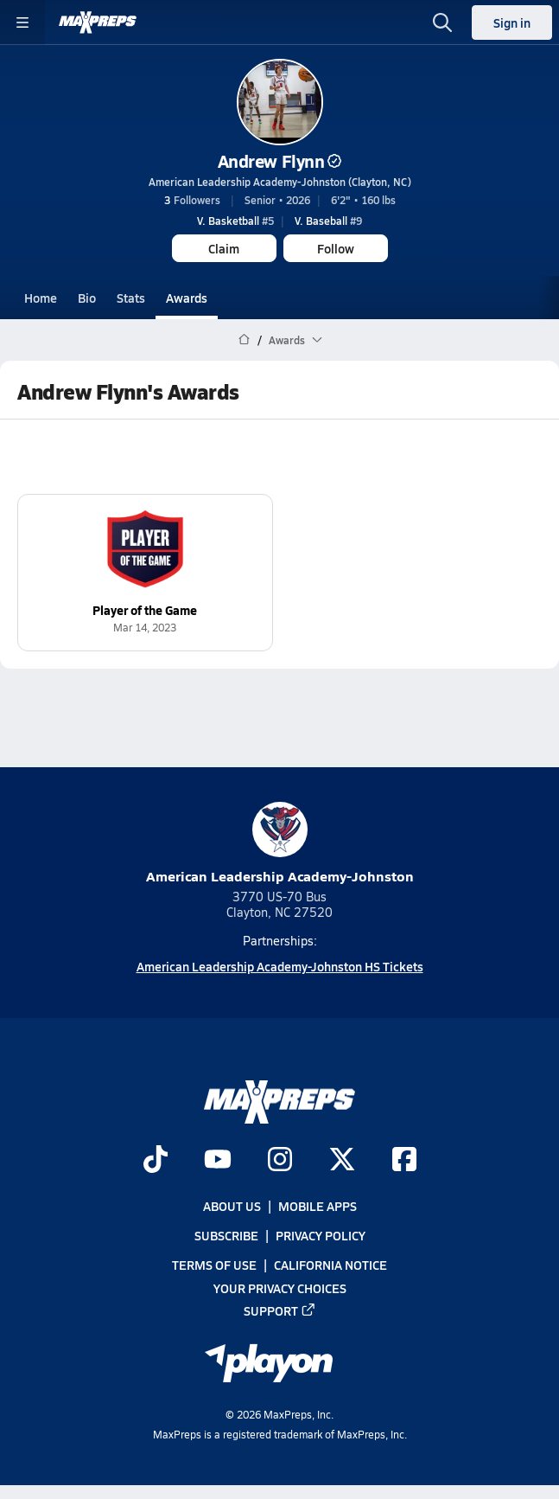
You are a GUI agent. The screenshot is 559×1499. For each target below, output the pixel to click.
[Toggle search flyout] (442, 22)
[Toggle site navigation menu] (22, 22)
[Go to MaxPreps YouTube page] (218, 1160)
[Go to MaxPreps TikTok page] (155, 1160)
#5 (235, 220)
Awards (186, 297)
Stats (131, 297)
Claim (223, 248)
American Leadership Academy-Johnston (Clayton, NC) (280, 181)
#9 (328, 220)
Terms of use (214, 1265)
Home (40, 297)
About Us (232, 1205)
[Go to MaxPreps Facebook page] (404, 1160)
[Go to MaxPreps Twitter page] (342, 1160)
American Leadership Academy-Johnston (280, 844)
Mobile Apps (317, 1205)
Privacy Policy (320, 1236)
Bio (87, 297)
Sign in (511, 22)
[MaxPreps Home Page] (244, 340)
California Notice (330, 1265)
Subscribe (226, 1236)
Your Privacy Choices (279, 1288)
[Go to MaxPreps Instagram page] (280, 1160)
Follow (335, 248)
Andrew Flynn (279, 161)
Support (280, 1310)
